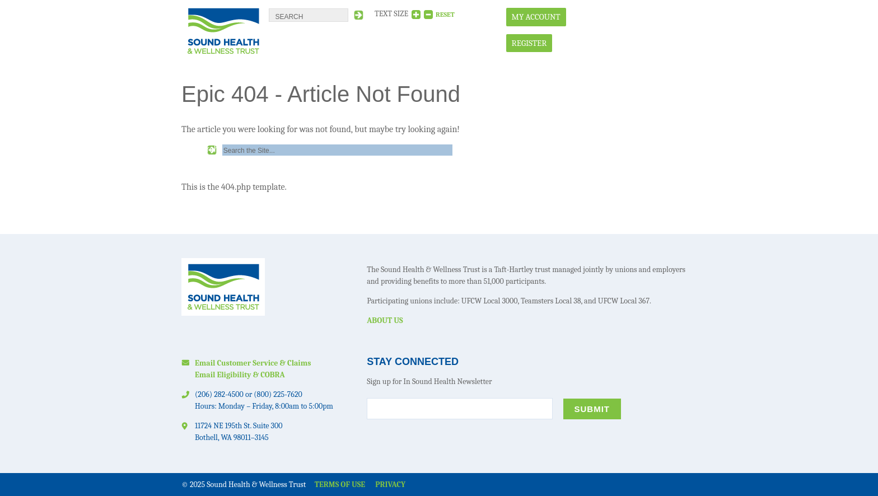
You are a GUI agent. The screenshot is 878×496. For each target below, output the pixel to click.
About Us (385, 320)
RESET (445, 14)
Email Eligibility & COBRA (240, 375)
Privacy (390, 484)
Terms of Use (340, 484)
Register (529, 43)
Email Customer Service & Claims (253, 363)
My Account (536, 17)
